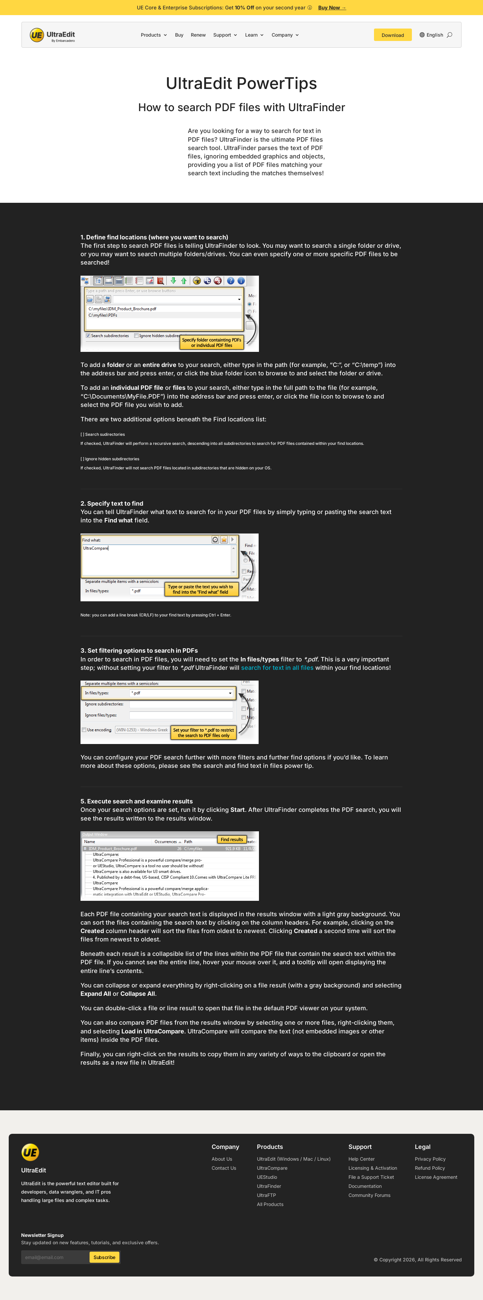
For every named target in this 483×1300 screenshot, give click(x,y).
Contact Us (224, 1168)
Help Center (361, 1159)
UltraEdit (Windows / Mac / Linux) (294, 1159)
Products (151, 35)
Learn (251, 35)
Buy (179, 35)
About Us (222, 1159)
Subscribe (104, 1257)
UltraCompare (272, 1168)
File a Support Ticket (371, 1177)
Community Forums (369, 1195)
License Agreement (436, 1177)
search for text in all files (277, 667)
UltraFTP (266, 1195)
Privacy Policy (430, 1159)
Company (282, 35)
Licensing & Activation (372, 1168)
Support (222, 35)
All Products (270, 1204)
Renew (198, 35)
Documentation (365, 1186)
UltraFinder (269, 1186)
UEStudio (267, 1177)
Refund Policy (430, 1168)
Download (393, 35)
